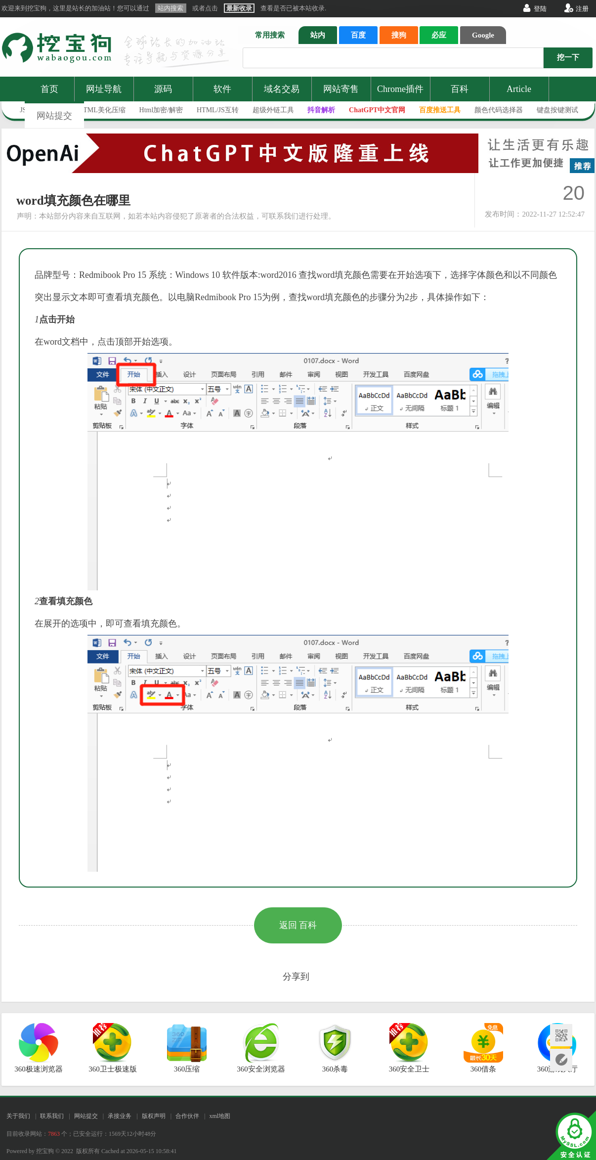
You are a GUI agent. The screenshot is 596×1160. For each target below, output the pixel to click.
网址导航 (104, 89)
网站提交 (54, 116)
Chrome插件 (400, 89)
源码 (163, 89)
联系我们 (52, 1116)
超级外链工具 (273, 110)
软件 (222, 89)
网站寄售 (341, 89)
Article (519, 89)
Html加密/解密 (161, 110)
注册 (582, 8)
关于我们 (18, 1116)
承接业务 (119, 1116)
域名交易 (281, 89)
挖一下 (568, 57)
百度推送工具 (440, 110)
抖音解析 (321, 110)
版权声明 (154, 1116)
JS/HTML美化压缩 (98, 110)
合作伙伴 (187, 1116)
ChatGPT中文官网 (377, 110)
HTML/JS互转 (218, 110)
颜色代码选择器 (498, 110)
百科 (459, 89)
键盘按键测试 (557, 110)
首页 (49, 89)
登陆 (540, 8)
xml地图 (219, 1116)
